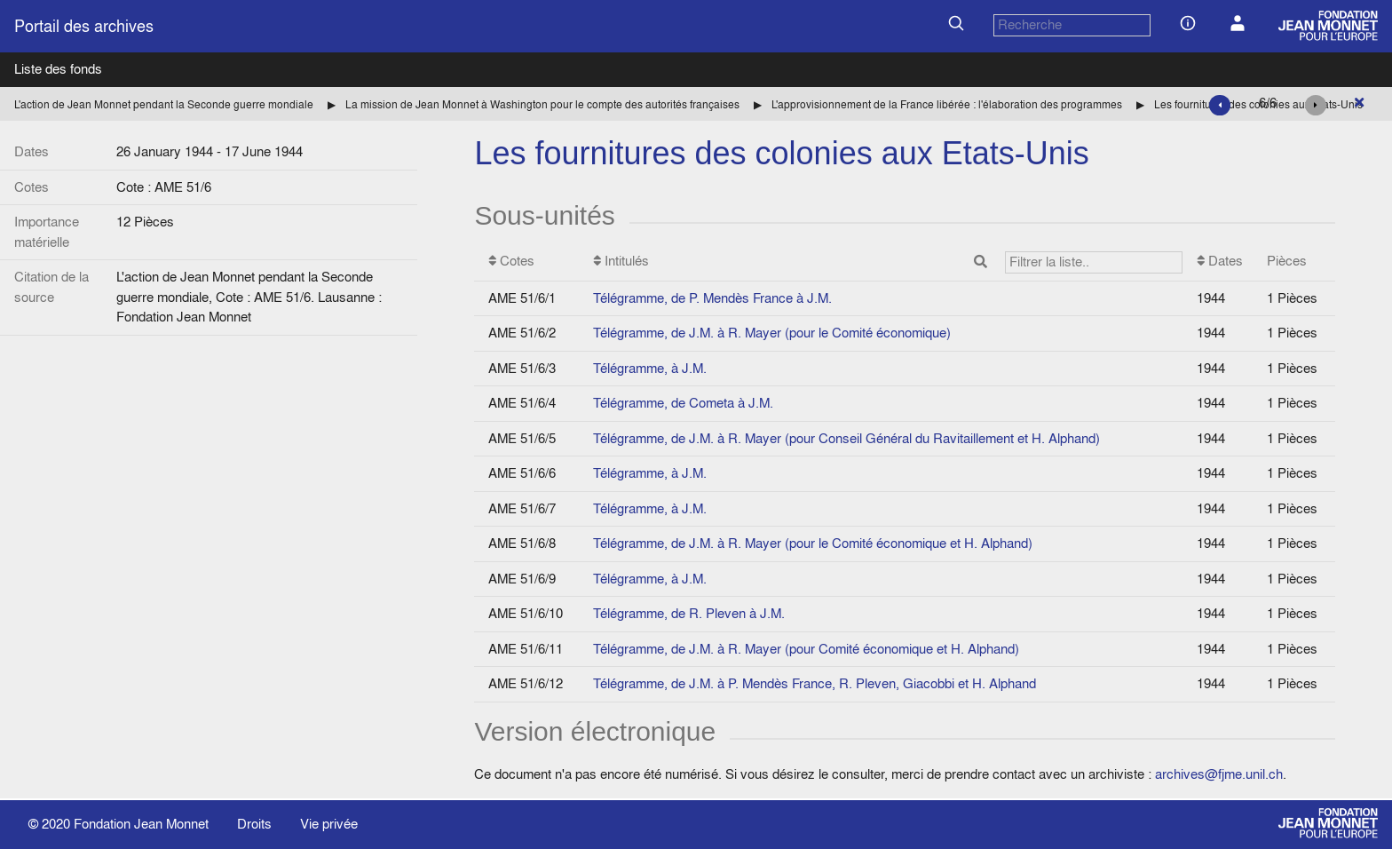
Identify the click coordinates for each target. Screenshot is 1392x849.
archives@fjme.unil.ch (1219, 774)
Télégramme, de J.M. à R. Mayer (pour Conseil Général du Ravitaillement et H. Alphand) (846, 438)
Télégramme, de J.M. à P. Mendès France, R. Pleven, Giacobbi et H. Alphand (814, 683)
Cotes (511, 260)
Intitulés (888, 262)
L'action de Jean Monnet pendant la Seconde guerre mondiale (163, 104)
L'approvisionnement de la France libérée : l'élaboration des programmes (946, 104)
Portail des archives (84, 26)
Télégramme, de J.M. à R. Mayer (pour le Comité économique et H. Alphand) (812, 543)
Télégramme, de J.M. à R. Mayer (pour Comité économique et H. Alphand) (806, 648)
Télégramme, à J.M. (650, 368)
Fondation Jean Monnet (141, 823)
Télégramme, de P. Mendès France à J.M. (712, 298)
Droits (254, 823)
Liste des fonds (58, 69)
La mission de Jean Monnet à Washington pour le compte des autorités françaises (542, 104)
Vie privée (329, 823)
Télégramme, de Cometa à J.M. (683, 402)
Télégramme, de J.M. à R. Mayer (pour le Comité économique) (772, 332)
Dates (1220, 260)
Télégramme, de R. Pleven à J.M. (689, 613)
